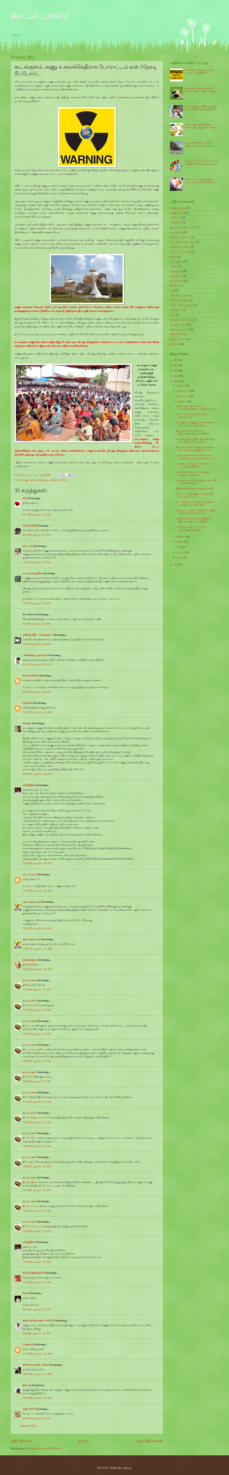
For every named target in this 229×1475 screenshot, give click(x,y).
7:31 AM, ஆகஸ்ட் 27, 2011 (37, 1101)
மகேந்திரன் (29, 785)
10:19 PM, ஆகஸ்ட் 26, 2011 (37, 712)
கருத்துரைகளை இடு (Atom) (45, 1448)
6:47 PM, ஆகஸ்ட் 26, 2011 (37, 535)
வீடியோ (174, 344)
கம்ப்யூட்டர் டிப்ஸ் (180, 251)
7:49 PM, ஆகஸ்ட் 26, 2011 (37, 644)
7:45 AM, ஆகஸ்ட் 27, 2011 (37, 1262)
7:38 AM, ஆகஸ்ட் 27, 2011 (37, 1166)
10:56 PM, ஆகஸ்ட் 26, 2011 (37, 863)
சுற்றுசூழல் (43, 480)
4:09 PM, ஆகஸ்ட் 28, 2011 (37, 1418)
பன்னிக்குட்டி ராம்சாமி (35, 655)
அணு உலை (29, 480)
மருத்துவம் (176, 310)
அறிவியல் (176, 222)
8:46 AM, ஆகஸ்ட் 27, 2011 (37, 1333)
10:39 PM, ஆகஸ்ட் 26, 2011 (37, 774)
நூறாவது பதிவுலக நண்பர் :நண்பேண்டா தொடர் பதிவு (200, 90)
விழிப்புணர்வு (58, 480)
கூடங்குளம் (176, 261)
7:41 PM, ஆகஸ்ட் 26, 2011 (37, 623)
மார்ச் (180, 557)
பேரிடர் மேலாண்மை (182, 305)
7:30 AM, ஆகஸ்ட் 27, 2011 (37, 1081)
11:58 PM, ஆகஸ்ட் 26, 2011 (37, 928)
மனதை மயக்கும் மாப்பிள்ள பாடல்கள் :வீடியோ (192, 465)
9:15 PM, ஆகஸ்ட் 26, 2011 (37, 664)
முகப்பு (17, 35)
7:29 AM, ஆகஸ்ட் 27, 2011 (37, 1061)
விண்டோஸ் (177, 334)
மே (179, 547)
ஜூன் (180, 541)
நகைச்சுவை (176, 280)
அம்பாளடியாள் (32, 901)
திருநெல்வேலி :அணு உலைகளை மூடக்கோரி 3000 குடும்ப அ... (195, 449)
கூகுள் (173, 256)
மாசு (172, 315)
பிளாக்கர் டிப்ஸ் (178, 295)
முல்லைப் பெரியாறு (181, 319)
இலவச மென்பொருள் (182, 227)
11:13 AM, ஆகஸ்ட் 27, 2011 (37, 1353)
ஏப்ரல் (180, 552)
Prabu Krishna (30, 675)
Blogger (114, 1467)
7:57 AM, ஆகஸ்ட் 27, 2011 (37, 1282)
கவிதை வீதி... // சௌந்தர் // (37, 634)
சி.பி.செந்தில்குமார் (33, 1272)
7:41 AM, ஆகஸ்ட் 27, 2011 (37, 1190)
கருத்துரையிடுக (28, 1425)
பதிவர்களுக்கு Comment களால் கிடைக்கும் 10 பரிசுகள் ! (201, 127)
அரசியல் (175, 217)
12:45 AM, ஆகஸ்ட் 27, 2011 (37, 969)
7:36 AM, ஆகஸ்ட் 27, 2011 (37, 1146)
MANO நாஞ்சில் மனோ (36, 1364)
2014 (176, 365)
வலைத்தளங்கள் (179, 329)
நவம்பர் (181, 385)
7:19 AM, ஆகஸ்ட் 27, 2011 (37, 989)
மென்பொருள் (178, 324)
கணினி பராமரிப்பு (180, 247)
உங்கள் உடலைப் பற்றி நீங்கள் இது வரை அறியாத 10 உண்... (196, 512)
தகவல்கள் (176, 276)
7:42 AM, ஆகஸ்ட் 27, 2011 (37, 1210)
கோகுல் (27, 723)
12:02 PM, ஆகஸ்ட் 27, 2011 (37, 1374)
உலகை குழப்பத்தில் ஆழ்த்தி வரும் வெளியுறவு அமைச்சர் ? (201, 109)
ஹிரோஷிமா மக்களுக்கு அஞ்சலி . (195, 488)
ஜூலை (181, 536)
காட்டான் (28, 546)
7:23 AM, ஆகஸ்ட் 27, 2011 (37, 1034)
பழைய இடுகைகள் (148, 1441)
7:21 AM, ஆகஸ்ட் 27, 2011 (37, 1010)
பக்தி (172, 290)
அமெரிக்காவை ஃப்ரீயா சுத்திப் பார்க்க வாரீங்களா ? (199, 144)
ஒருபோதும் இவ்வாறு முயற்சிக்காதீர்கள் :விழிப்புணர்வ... (197, 407)
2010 (176, 564)
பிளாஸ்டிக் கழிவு (179, 300)
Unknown (28, 703)
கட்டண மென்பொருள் (182, 242)
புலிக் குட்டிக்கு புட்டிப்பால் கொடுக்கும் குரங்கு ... (191, 528)
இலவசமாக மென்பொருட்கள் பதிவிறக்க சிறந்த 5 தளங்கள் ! (201, 162)
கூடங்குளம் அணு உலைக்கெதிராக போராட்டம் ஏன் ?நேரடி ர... (195, 424)
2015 (176, 360)
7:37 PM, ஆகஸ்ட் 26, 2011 (37, 603)
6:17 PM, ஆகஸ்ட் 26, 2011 (37, 514)
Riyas (25, 1293)
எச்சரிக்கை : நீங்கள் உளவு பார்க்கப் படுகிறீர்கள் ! (199, 71)
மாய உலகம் (29, 874)
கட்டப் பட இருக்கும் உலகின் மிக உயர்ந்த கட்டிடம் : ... (194, 495)
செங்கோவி (29, 525)
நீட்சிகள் (174, 285)
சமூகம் (174, 266)
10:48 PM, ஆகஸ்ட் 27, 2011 (37, 1398)
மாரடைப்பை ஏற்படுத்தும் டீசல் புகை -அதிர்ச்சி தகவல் (200, 181)
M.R (25, 498)
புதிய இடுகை (21, 1441)
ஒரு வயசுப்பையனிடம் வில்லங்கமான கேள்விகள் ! (193, 432)
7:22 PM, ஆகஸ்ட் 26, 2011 (37, 562)
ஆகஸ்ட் (182, 401)
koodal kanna (30, 960)
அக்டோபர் (183, 391)
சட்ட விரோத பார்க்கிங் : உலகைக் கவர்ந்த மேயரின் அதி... (194, 503)
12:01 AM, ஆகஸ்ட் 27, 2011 (37, 948)
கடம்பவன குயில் (32, 573)
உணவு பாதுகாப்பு (180, 237)
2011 (176, 381)
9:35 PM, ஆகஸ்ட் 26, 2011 (37, 692)
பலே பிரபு (30, 1138)
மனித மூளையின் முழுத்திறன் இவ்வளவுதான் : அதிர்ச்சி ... (193, 520)
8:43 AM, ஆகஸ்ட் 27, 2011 (37, 1309)
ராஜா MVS (29, 1409)
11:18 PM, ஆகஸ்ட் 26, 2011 (37, 890)
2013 (176, 370)
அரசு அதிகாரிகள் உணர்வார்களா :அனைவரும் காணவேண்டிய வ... (196, 457)
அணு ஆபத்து (178, 208)
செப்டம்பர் (183, 396)
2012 (176, 376)
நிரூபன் (27, 1385)
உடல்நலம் (176, 232)
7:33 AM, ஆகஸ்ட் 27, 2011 (37, 1122)
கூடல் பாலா (40, 15)
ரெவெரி (29, 1076)
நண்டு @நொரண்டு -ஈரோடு (38, 1320)
